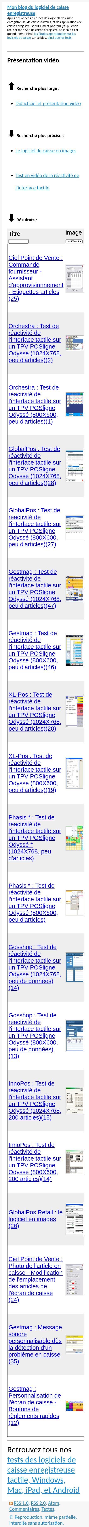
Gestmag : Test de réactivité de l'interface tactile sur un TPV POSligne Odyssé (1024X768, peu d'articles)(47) (35, 588)
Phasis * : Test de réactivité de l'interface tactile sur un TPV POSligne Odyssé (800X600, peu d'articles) (35, 902)
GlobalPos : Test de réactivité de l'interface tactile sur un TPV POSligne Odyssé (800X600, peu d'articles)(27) (35, 527)
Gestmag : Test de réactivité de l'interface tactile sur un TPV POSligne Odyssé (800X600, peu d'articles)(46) (35, 650)
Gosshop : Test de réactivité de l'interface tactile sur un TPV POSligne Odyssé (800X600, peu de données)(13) (35, 1035)
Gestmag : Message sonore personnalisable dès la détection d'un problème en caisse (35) (35, 1344)
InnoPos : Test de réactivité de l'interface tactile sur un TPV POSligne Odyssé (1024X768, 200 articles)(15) (35, 1100)
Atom (53, 1503)
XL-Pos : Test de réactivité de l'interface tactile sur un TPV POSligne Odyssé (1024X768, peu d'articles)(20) (35, 711)
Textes (47, 1509)
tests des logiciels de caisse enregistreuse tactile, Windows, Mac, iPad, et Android (43, 1475)
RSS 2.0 (38, 1503)
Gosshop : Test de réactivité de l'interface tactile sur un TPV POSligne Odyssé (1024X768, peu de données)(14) (35, 967)
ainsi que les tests (59, 38)
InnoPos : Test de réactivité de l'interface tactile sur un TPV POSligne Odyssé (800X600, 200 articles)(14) (35, 1162)
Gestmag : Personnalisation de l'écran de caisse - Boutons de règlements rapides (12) (35, 1405)
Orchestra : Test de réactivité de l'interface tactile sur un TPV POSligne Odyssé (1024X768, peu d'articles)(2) (35, 343)
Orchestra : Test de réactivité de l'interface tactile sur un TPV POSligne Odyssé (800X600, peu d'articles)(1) (35, 404)
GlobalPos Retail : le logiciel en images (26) (36, 1219)
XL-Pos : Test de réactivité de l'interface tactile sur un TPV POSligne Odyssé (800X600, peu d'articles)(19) (35, 773)
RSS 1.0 (21, 1503)
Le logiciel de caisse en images (46, 151)
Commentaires (24, 1509)
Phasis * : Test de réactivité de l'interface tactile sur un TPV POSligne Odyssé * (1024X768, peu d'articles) (35, 838)
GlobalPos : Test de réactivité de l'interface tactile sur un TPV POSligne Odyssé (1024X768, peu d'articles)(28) (35, 466)
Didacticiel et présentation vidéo (48, 103)
